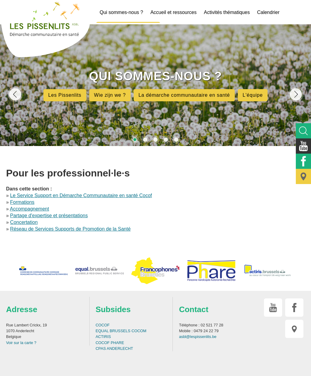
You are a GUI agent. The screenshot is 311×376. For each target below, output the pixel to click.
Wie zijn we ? (110, 95)
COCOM (139, 331)
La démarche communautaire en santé (184, 95)
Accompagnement (29, 208)
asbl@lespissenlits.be (197, 336)
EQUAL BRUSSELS (113, 331)
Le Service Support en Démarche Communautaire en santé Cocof (81, 195)
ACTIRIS (103, 336)
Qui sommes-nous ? (121, 12)
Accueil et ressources (173, 12)
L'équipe (253, 95)
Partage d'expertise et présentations (49, 215)
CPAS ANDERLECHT (114, 348)
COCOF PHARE (110, 342)
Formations (22, 202)
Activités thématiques (227, 12)
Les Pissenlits (64, 95)
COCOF (103, 325)
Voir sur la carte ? (21, 342)
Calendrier (268, 12)
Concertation (24, 222)
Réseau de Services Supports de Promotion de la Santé (70, 229)
